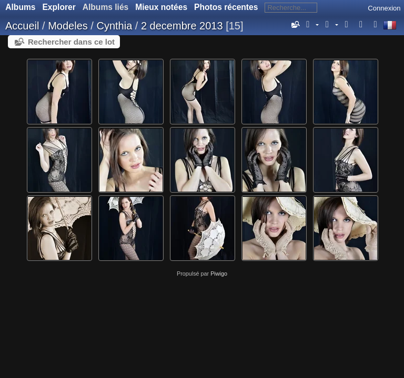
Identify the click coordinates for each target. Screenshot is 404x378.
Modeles (68, 26)
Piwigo (218, 273)
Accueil (22, 26)
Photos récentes (226, 7)
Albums (20, 7)
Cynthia (114, 26)
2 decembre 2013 (182, 26)
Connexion (384, 8)
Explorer (58, 7)
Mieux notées (161, 7)
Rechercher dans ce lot (71, 41)
